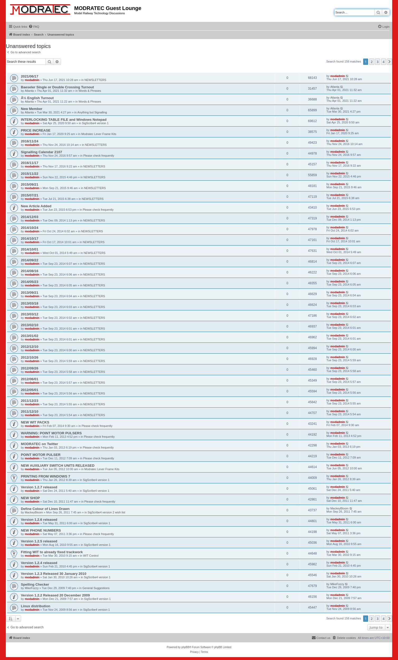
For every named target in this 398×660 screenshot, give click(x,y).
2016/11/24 (29, 141)
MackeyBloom (34, 512)
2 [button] (372, 61)
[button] (389, 62)
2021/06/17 (29, 76)
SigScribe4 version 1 (95, 123)
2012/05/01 (29, 390)
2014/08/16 (29, 271)
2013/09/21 (29, 293)
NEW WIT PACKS (35, 422)
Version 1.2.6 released (39, 520)
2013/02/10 (29, 325)
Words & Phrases (89, 90)
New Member (31, 109)
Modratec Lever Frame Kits (98, 134)
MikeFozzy (32, 588)
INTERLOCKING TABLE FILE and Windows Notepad (63, 120)
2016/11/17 (29, 163)
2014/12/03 (29, 217)
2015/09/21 (29, 184)
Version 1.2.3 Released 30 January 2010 (53, 574)
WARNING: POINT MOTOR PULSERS (51, 433)
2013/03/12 (29, 314)
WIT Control (90, 555)
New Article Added (36, 206)
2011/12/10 (29, 411)
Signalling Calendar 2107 (41, 152)
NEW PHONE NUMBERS (41, 530)
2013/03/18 (29, 303)
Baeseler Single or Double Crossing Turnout (57, 87)
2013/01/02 (29, 336)
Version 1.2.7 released (39, 487)
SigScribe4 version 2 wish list (106, 512)
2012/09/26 (29, 368)
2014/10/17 (29, 238)
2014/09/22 (29, 260)
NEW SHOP (30, 498)
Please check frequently (98, 155)
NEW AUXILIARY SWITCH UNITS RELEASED (58, 466)
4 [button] (384, 61)
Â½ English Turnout (37, 98)
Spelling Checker (35, 584)
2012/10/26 (29, 357)
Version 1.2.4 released (39, 563)
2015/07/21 (29, 195)
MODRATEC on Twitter (39, 444)
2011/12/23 (29, 401)
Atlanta (29, 90)
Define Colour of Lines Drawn (45, 509)
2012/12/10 (29, 347)
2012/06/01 (29, 379)
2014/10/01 (29, 249)
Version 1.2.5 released (39, 541)
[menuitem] (34, 26)
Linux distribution (35, 606)
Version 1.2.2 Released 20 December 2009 (55, 595)
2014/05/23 (29, 282)
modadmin (32, 79)
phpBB (185, 647)
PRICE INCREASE (35, 130)
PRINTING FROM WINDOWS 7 (45, 476)
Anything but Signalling (92, 112)
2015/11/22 (29, 174)
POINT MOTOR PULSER (40, 455)
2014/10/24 (29, 228)
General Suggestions (96, 588)
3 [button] (377, 61)
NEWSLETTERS (95, 79)
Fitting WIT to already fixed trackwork (52, 552)
